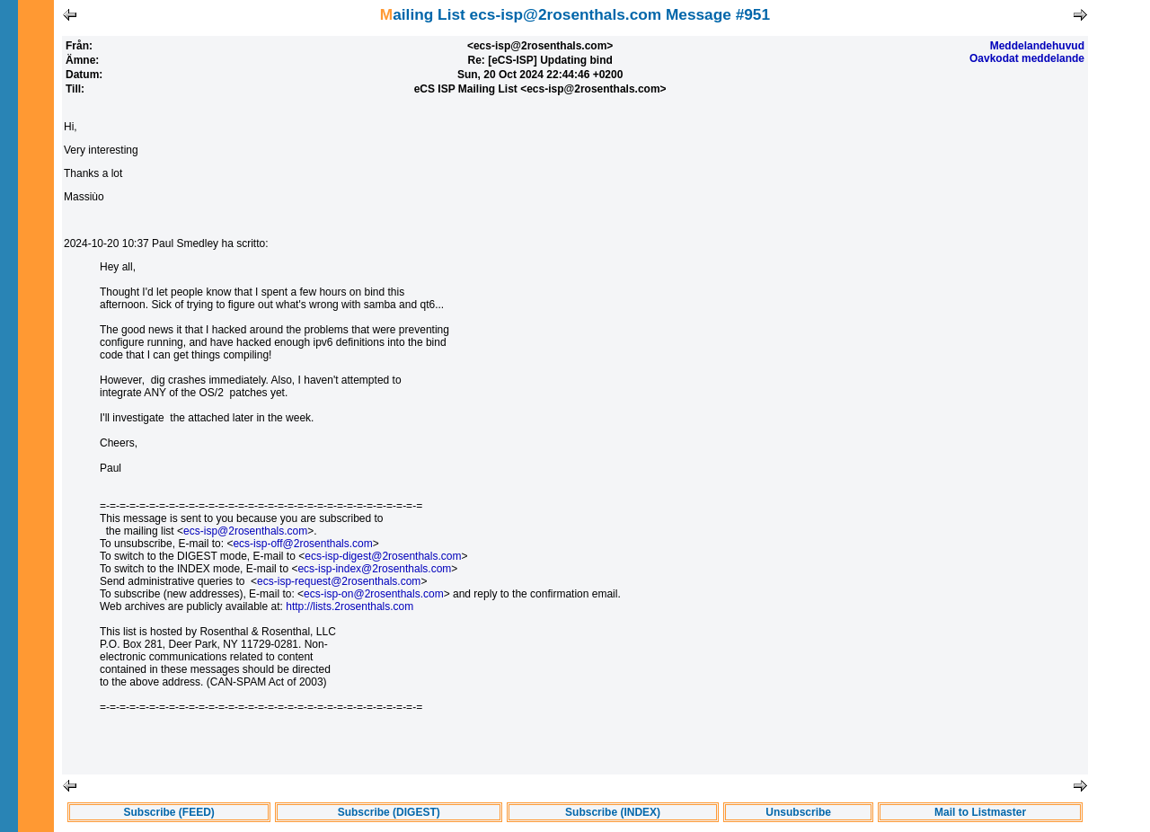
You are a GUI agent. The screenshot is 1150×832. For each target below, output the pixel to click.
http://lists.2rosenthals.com (349, 606)
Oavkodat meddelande (1026, 58)
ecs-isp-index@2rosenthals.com (374, 568)
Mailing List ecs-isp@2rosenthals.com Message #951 (575, 14)
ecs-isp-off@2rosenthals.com (302, 543)
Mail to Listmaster (980, 812)
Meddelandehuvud (1037, 46)
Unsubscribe (798, 812)
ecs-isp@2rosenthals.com (245, 531)
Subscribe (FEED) (169, 812)
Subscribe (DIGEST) (389, 812)
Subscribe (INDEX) (612, 812)
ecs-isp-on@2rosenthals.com (374, 594)
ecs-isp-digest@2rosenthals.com (383, 556)
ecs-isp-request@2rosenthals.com (338, 581)
